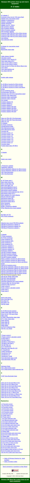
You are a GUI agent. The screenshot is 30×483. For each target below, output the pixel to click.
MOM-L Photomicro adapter (9, 206)
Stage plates (4, 325)
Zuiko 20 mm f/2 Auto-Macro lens (10, 382)
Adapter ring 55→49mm (8, 25)
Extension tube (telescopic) (8, 95)
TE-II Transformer (6, 346)
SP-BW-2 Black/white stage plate (10, 317)
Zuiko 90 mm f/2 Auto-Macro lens (10, 395)
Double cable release (7, 77)
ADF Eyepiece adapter (7, 26)
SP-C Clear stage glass (7, 319)
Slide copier (4, 315)
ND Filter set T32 (6, 214)
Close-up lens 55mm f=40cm (9, 64)
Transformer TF (5, 354)
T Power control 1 (6, 335)
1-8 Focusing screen (7, 407)
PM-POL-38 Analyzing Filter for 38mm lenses (14, 271)
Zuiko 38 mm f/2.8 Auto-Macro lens (11, 386)
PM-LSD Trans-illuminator (8, 278)
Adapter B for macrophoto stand (10, 18)
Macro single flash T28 (7, 183)
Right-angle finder (6, 297)
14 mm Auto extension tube (9, 421)
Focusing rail (4, 131)
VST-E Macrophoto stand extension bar (12, 369)
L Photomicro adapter (7, 165)
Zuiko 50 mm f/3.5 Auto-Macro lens (11, 391)
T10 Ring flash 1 (5, 340)
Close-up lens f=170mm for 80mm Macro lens (14, 66)
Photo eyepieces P (6, 242)
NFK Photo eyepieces (7, 216)
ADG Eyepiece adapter (7, 28)
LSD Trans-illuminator (7, 172)
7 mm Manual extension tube (9, 420)
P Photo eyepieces (6, 236)
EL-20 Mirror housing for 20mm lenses (12, 84)
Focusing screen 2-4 (7, 142)
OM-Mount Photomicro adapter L (10, 228)
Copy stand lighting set (7, 69)
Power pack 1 (5, 289)
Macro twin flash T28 (7, 185)
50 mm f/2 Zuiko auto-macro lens (10, 439)
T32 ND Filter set (6, 345)
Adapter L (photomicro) (7, 22)
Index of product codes (10, 461)
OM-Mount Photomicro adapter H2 (11, 226)
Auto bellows (4, 38)
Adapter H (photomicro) (7, 20)
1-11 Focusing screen (7, 410)
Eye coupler (4, 100)
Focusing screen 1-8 (7, 136)
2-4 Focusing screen (7, 413)
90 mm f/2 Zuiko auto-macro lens (10, 451)
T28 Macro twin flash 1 (7, 343)
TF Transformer (5, 350)
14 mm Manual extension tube (9, 423)
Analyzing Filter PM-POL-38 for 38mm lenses (14, 35)
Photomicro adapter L (7, 250)
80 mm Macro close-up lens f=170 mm (12, 449)
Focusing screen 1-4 (7, 133)
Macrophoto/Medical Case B (9, 188)
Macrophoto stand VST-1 (8, 193)
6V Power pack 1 (6, 415)
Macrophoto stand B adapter (9, 190)
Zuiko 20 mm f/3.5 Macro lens (9, 384)
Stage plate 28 (5, 322)
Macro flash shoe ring (7, 182)
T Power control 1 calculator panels (11, 337)
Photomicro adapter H (7, 246)
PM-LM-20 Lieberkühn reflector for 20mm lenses (14, 267)
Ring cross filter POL (7, 299)
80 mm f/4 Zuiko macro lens (9, 447)
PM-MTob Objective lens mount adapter (12, 281)
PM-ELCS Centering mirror (8, 265)
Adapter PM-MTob (6, 23)
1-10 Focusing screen (7, 409)
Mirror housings (5, 203)
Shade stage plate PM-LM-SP (9, 312)
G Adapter (4, 152)
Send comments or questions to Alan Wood (15, 466)
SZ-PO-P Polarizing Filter (8, 327)
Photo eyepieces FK (6, 239)
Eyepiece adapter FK (7, 102)
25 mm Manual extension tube (9, 430)
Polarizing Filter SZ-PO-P (8, 284)
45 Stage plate (5, 436)
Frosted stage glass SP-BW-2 (9, 145)
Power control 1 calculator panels (10, 288)
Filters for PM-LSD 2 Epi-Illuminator (11, 118)
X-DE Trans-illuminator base (9, 376)
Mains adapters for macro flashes (10, 195)
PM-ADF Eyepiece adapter (8, 252)
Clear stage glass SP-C (7, 61)
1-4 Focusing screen (7, 404)
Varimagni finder (5, 366)
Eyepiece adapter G (6, 103)
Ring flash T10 (5, 302)
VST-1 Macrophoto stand (8, 368)
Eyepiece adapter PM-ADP (8, 111)
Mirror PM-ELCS (5, 204)
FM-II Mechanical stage (7, 128)
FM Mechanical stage (7, 126)
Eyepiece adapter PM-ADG (8, 108)
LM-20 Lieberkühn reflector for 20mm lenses (13, 169)
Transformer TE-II (6, 353)
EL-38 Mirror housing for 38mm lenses (12, 85)
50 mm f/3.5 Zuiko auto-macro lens (11, 441)
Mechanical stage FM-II (7, 200)
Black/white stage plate (7, 49)
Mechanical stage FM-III (8, 201)
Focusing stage (5, 144)
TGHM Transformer (6, 351)
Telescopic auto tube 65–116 (9, 348)
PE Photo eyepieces (7, 237)
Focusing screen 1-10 (7, 137)
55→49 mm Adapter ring (8, 444)
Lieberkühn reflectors (7, 167)
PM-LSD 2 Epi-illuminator (8, 279)
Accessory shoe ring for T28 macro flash (12, 17)
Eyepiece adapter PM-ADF (8, 106)
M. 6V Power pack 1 (6, 180)
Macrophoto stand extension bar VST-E (12, 192)
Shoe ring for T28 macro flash (9, 314)
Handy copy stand (6, 159)
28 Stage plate (5, 431)
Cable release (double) (7, 56)
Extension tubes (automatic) (9, 97)
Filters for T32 (5, 121)
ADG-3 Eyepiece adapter (8, 30)
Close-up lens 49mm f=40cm (9, 62)
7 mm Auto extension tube (8, 418)
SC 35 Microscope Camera (8, 311)
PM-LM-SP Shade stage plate (9, 276)
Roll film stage (5, 304)
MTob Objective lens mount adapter (11, 208)
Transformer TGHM (6, 356)
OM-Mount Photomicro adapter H (10, 224)
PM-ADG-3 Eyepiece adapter (9, 255)
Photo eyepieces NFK (7, 241)
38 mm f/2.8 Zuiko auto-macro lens (11, 433)
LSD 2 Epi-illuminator (7, 174)
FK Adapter (4, 123)
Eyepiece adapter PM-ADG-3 (9, 110)
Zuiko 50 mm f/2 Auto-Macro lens (10, 389)
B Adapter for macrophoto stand (10, 46)
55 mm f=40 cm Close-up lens (9, 442)
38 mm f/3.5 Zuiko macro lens (9, 434)
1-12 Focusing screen (7, 412)
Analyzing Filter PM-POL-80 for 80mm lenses (14, 36)
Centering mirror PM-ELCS (8, 59)
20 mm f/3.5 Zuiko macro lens (9, 426)
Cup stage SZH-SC (6, 71)
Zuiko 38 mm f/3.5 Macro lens (9, 387)
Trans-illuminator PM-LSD (8, 359)
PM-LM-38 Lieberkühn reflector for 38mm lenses (14, 268)
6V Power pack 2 (6, 417)
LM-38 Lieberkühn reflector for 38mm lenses (13, 170)
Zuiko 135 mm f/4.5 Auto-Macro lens (11, 397)
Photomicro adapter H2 (7, 249)
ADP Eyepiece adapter (7, 31)
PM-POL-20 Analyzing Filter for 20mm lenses (14, 270)
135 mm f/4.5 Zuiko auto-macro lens (11, 452)
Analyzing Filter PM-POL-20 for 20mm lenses (14, 33)
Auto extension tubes (7, 39)
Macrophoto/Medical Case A (9, 187)
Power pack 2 (5, 291)
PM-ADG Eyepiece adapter (8, 254)
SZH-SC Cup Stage (6, 328)
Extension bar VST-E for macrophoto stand (13, 94)
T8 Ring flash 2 (5, 338)
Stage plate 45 (5, 323)
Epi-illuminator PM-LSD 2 (8, 92)
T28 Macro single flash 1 (8, 341)
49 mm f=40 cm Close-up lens (9, 438)
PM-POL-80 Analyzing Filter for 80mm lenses (14, 273)
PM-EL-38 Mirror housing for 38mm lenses (13, 260)
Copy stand (4, 67)
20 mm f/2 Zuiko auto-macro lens (10, 425)
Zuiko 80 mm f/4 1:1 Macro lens (10, 392)
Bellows (3, 48)
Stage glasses (5, 320)
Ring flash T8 (5, 301)
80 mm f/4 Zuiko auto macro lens (10, 446)
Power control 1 (5, 286)
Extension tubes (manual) (8, 98)
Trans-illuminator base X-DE (9, 358)
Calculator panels (6, 58)
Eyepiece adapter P (6, 105)
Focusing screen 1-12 (7, 141)
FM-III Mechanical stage (8, 129)
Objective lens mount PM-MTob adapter (12, 223)
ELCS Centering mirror (7, 90)
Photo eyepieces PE (7, 244)
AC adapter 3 (5, 15)
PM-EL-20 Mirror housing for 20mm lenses (13, 258)
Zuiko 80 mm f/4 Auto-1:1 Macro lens (11, 394)
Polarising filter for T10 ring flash (10, 283)
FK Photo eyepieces (6, 124)
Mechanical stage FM (7, 198)
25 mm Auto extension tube (9, 428)
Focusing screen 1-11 (7, 139)
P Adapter (4, 234)
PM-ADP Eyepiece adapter (8, 257)
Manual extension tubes (8, 196)
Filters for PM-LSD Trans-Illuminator (11, 120)
